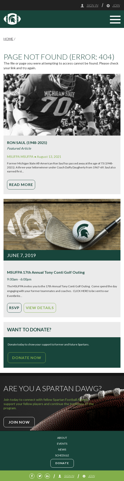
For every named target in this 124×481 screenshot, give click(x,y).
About (62, 437)
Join (113, 5)
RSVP (14, 307)
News (62, 449)
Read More (21, 184)
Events (62, 443)
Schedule (62, 455)
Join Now (19, 422)
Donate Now (26, 357)
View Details (40, 307)
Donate (62, 463)
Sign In (89, 5)
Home (8, 39)
